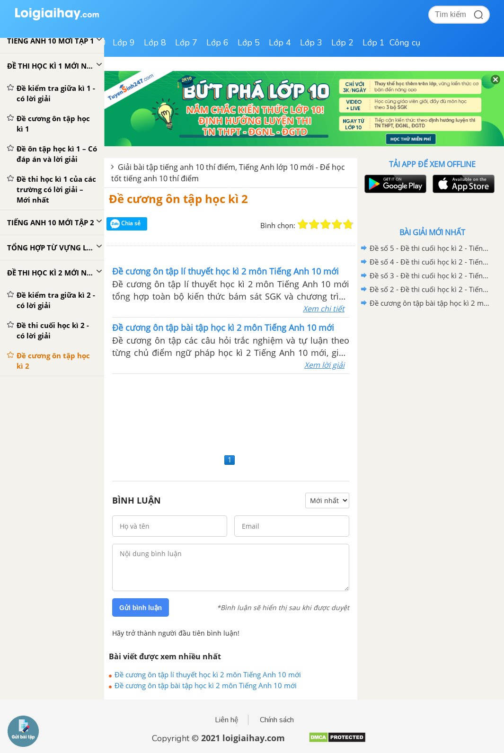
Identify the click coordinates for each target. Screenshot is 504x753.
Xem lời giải (324, 365)
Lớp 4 (280, 42)
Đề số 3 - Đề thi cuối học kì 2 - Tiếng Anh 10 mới (431, 275)
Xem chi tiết (324, 308)
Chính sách (277, 720)
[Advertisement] (230, 412)
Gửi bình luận (140, 607)
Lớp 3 (311, 42)
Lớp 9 (124, 42)
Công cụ (404, 42)
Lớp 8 (155, 42)
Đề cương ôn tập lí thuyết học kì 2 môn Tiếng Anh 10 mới (208, 674)
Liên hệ (227, 720)
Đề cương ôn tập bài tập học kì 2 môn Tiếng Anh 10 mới (206, 685)
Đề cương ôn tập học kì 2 (178, 198)
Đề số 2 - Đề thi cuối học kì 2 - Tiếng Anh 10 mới (431, 289)
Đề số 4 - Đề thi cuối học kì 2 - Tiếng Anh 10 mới (431, 261)
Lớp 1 (374, 42)
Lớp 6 (217, 42)
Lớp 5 (249, 42)
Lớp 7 (186, 42)
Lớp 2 (342, 42)
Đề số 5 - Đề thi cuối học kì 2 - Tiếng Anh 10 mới (431, 248)
